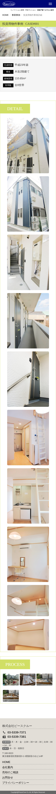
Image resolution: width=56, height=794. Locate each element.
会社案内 (7, 767)
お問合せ (7, 777)
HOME (5, 15)
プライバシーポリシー (15, 782)
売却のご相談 (10, 772)
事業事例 (16, 15)
